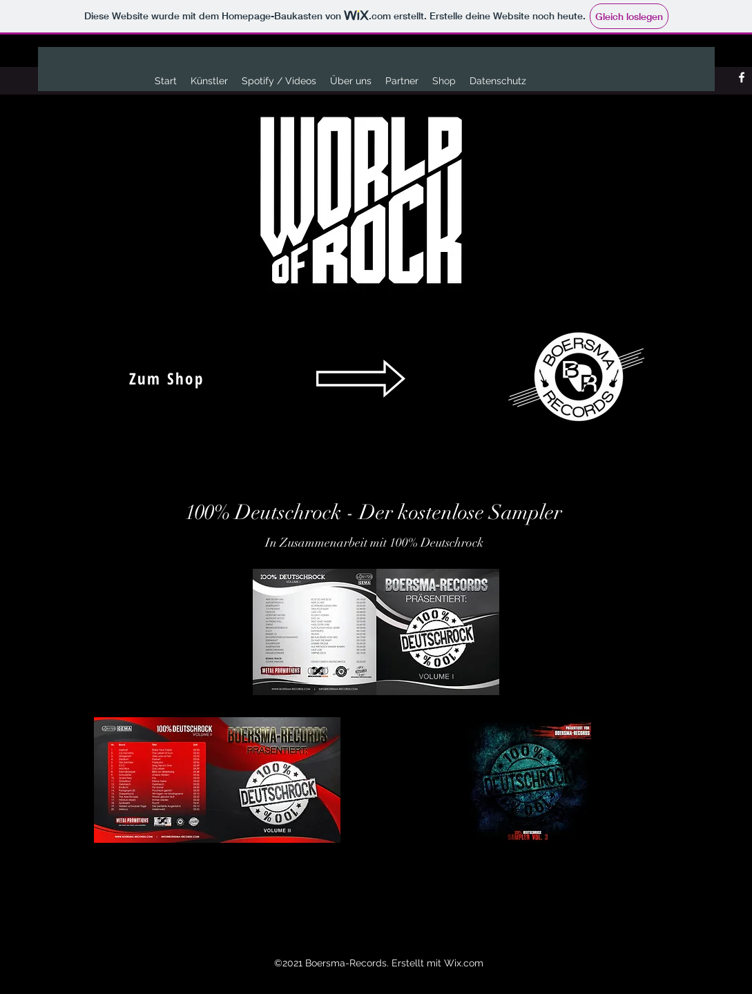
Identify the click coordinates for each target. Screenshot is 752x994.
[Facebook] (742, 77)
